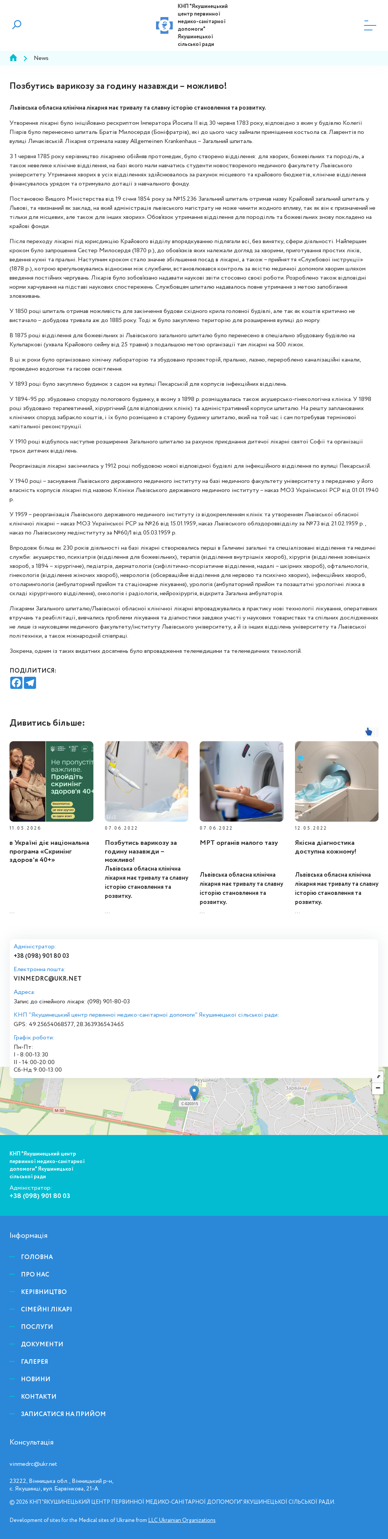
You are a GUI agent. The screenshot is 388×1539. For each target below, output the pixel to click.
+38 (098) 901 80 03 (41, 956)
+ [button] (377, 1077)
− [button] (377, 1088)
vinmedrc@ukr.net (48, 979)
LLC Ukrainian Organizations (182, 1520)
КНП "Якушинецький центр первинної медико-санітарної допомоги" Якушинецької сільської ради (203, 25)
